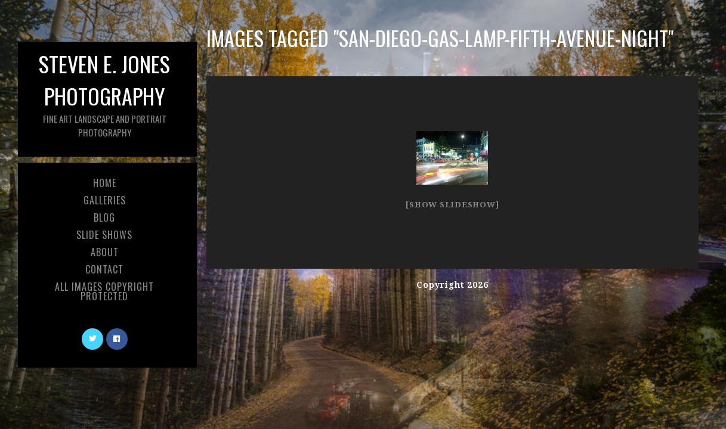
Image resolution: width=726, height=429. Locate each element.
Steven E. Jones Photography (104, 93)
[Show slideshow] (452, 204)
